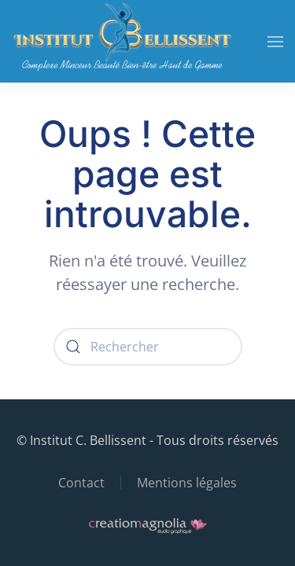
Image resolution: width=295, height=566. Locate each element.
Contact (81, 482)
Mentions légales (187, 482)
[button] (275, 41)
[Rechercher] (147, 347)
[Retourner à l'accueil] (122, 41)
